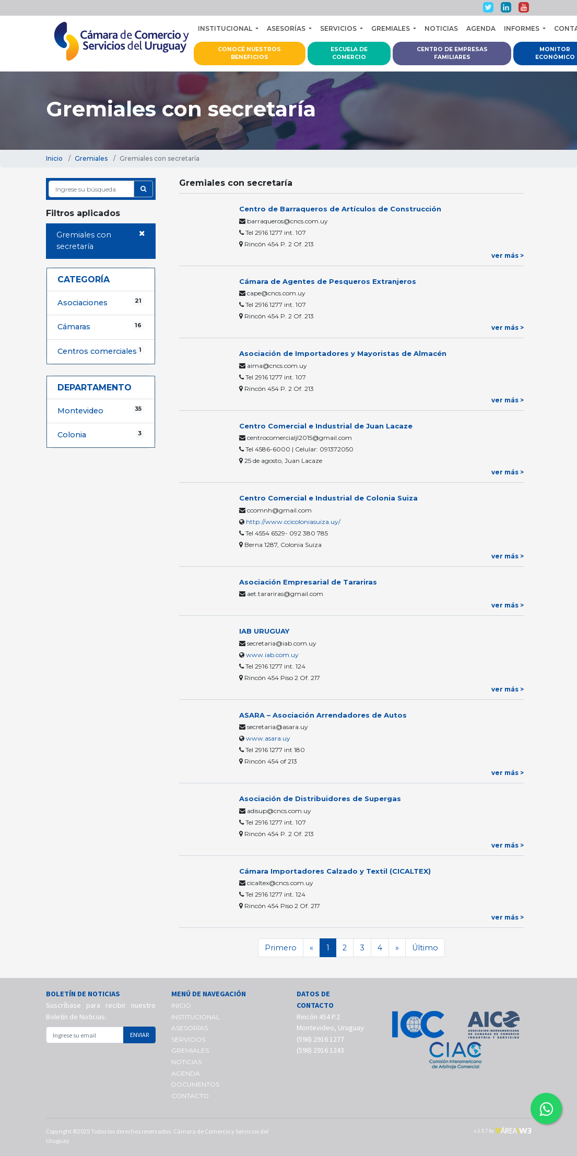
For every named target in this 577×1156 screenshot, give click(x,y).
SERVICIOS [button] (339, 28)
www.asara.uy (268, 738)
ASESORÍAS (189, 1028)
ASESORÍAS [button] (287, 28)
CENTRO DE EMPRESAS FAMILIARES (452, 53)
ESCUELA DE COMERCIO (349, 53)
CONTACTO (190, 1096)
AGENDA (481, 28)
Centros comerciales (100, 351)
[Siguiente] (397, 947)
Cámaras (100, 326)
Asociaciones (100, 302)
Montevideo (100, 410)
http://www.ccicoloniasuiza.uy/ (293, 522)
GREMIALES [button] (391, 28)
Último (425, 947)
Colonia (100, 434)
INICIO (181, 1005)
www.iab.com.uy (272, 655)
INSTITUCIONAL (195, 1017)
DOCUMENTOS (195, 1084)
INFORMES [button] (522, 28)
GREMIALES (190, 1050)
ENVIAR (139, 1035)
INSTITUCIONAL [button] (226, 28)
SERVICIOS (188, 1039)
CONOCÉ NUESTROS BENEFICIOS (249, 53)
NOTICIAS (441, 28)
